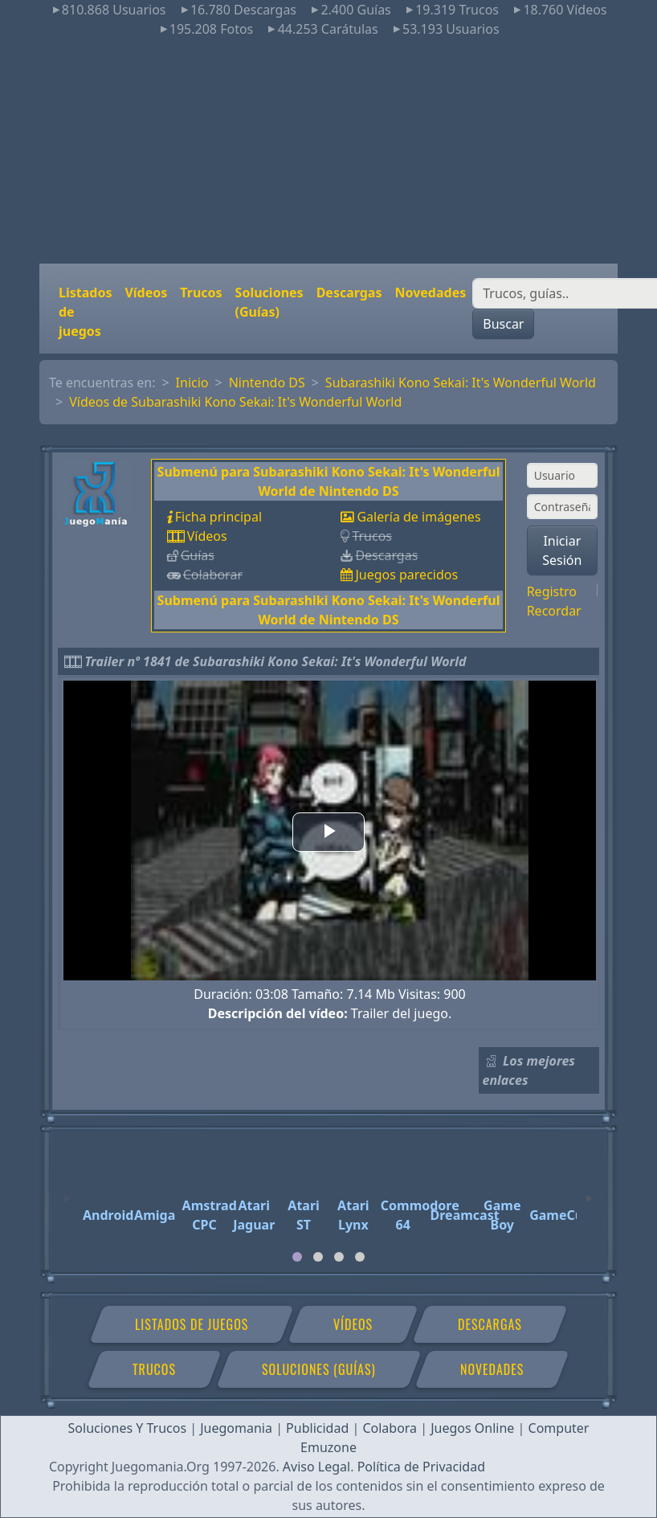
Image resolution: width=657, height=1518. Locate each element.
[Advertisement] (328, 151)
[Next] (589, 1191)
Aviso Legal (316, 1466)
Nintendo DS (267, 382)
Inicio (192, 382)
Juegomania (236, 1428)
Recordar (554, 611)
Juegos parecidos (406, 574)
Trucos (201, 292)
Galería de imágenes (418, 517)
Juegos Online (472, 1428)
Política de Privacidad (421, 1466)
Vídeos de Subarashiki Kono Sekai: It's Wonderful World (235, 402)
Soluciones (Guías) (269, 302)
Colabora (389, 1428)
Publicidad (317, 1428)
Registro (552, 591)
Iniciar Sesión (562, 550)
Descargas (349, 292)
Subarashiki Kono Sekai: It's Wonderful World (460, 382)
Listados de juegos (85, 312)
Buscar (503, 324)
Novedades (430, 292)
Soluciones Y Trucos (127, 1428)
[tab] (297, 1257)
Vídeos (145, 292)
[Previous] (67, 1191)
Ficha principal (218, 517)
